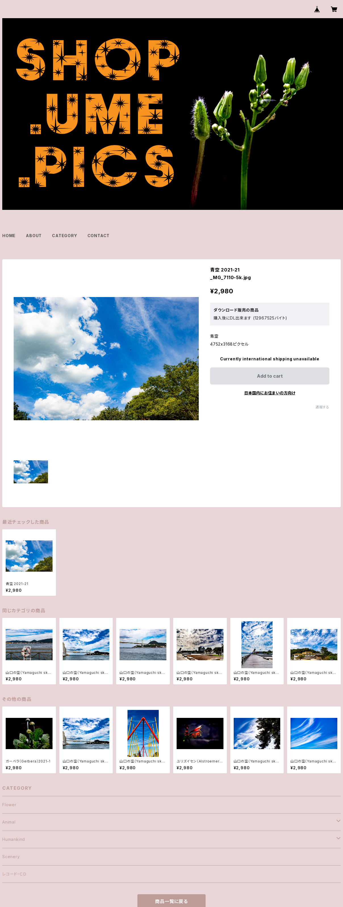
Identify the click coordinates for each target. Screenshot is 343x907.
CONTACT (98, 235)
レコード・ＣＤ (14, 874)
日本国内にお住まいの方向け (269, 392)
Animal (9, 822)
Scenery (11, 856)
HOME (9, 235)
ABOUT (34, 235)
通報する (322, 407)
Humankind (13, 839)
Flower (9, 804)
